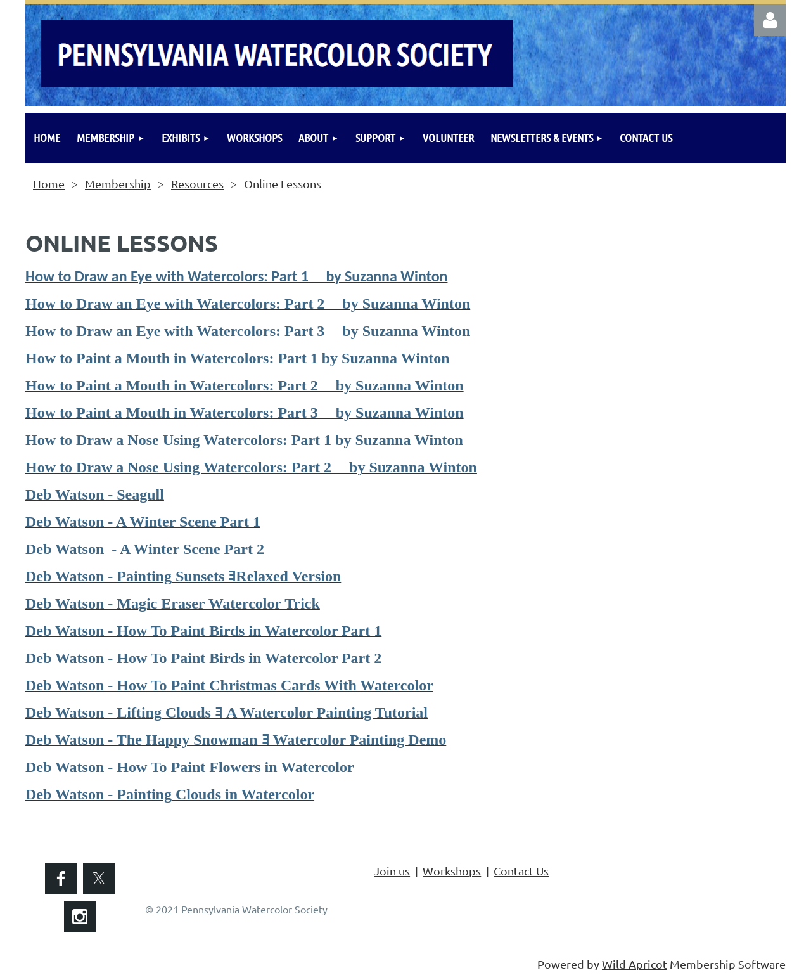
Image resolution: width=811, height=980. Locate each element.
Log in (770, 20)
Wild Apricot (634, 963)
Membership (118, 183)
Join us (392, 870)
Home (49, 183)
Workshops (452, 870)
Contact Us (521, 870)
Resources (197, 183)
